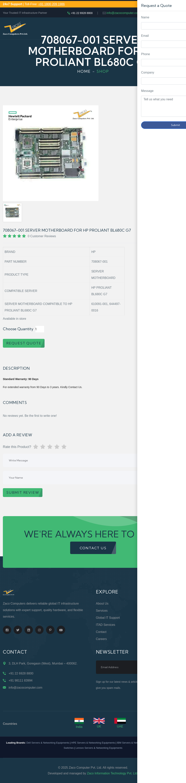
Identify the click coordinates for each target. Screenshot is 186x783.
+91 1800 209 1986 (51, 4)
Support (147, 610)
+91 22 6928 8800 (82, 13)
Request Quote (179, 313)
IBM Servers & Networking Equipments (138, 742)
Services (102, 610)
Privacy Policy (152, 617)
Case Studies (151, 639)
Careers (101, 639)
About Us (102, 603)
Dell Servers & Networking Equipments (47, 742)
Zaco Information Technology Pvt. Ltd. (112, 773)
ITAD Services (105, 624)
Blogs (146, 631)
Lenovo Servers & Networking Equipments (99, 747)
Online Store (150, 603)
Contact (101, 631)
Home (84, 71)
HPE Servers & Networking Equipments (93, 742)
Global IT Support (108, 617)
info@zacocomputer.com (123, 13)
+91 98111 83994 (20, 680)
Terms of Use (151, 624)
